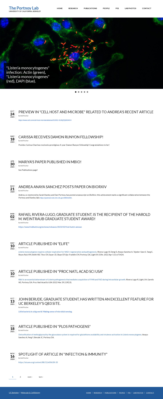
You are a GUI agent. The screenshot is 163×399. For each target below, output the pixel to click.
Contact (146, 8)
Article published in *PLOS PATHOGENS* (54, 326)
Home (60, 8)
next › (30, 377)
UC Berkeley (14, 393)
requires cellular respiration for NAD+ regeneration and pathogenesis (57, 252)
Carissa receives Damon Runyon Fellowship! (60, 137)
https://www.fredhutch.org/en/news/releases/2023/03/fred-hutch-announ (50, 227)
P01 (117, 8)
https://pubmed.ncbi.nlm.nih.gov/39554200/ (56, 198)
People (106, 8)
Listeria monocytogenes (132, 334)
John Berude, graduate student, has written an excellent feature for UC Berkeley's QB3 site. (86, 301)
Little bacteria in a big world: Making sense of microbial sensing (45, 311)
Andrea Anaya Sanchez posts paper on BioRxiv (62, 187)
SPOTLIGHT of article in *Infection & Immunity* (62, 354)
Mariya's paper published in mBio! (49, 162)
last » (41, 377)
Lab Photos (130, 8)
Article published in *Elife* (43, 244)
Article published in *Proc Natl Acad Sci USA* (60, 271)
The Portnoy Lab (24, 7)
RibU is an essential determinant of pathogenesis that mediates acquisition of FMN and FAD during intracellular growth (71, 279)
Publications (90, 8)
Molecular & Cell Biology (30, 393)
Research (73, 8)
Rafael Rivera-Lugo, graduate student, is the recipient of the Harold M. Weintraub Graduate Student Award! (84, 216)
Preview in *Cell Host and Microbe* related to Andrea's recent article (85, 112)
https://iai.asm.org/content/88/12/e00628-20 (38, 362)
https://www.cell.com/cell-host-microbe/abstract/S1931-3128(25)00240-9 (44, 120)
